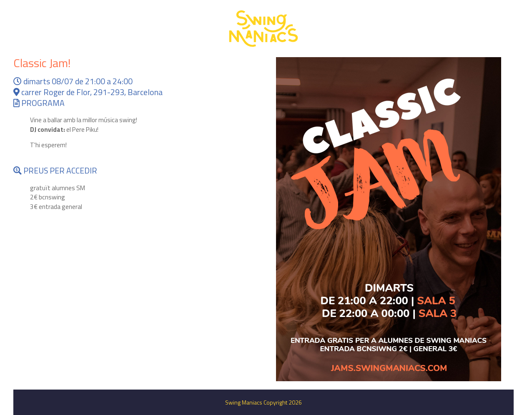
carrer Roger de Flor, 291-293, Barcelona (88, 92)
